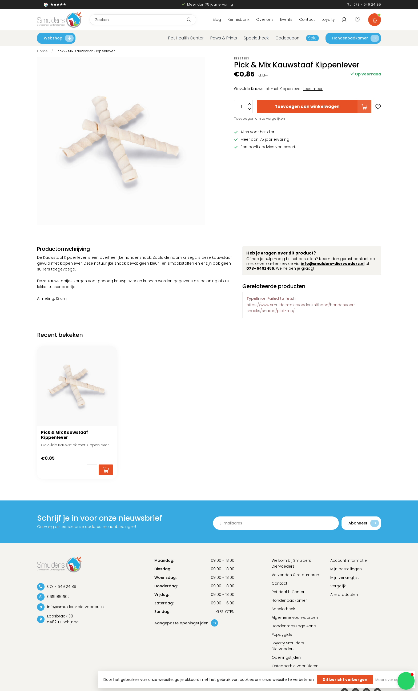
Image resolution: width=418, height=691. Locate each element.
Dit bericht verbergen (345, 679)
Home (42, 51)
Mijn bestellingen (346, 569)
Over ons (265, 19)
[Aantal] (92, 469)
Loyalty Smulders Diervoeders (288, 646)
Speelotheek (256, 38)
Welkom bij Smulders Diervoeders (291, 563)
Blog (216, 19)
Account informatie (348, 560)
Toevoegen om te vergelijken (259, 118)
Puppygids (282, 634)
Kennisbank (239, 19)
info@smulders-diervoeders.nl (332, 263)
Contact (307, 19)
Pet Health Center (186, 38)
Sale (312, 38)
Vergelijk (338, 586)
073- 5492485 (260, 268)
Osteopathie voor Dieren (295, 666)
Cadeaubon (287, 38)
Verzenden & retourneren (295, 574)
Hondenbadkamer (355, 38)
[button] (406, 681)
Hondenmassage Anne (294, 626)
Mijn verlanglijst (344, 577)
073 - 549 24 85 (367, 4)
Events (286, 19)
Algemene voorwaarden (295, 617)
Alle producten (344, 594)
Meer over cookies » (392, 679)
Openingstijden (286, 657)
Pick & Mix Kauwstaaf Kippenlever (86, 51)
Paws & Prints (223, 38)
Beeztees (241, 58)
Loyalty (328, 19)
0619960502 (58, 596)
